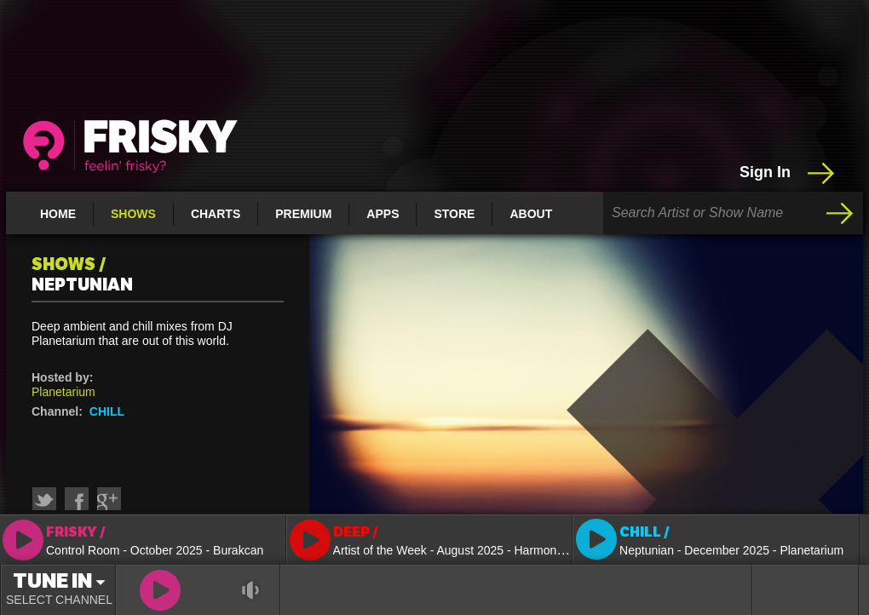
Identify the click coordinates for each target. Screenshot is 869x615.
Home (58, 214)
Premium (303, 214)
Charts (215, 214)
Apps (382, 214)
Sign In (788, 173)
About (530, 214)
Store (454, 214)
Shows (133, 214)
